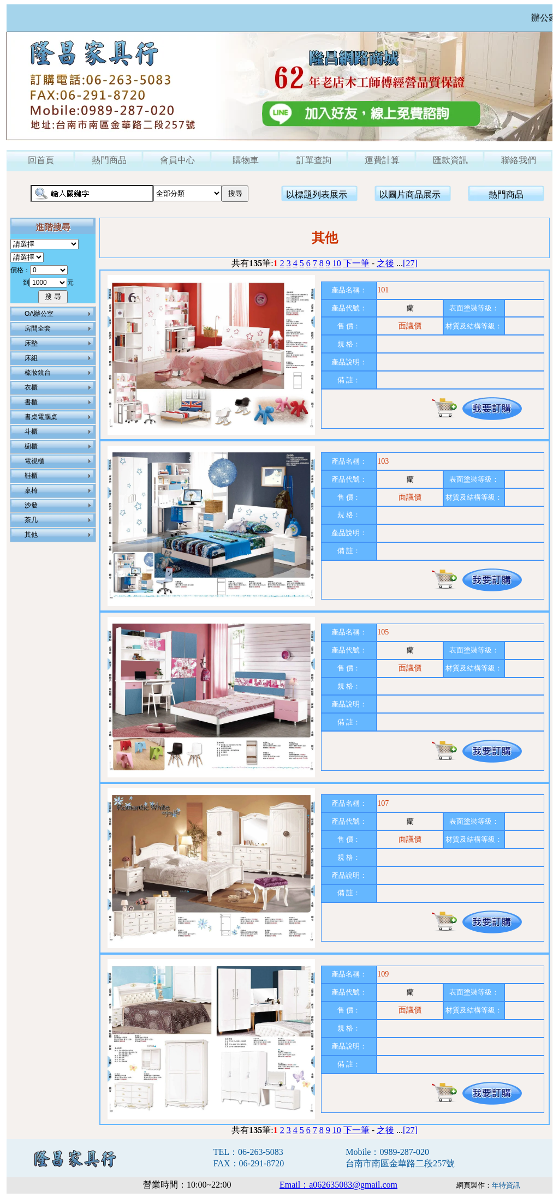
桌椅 (31, 490)
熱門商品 (109, 160)
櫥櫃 (31, 446)
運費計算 (382, 160)
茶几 (31, 520)
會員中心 (177, 160)
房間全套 (38, 328)
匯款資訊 (450, 160)
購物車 (246, 160)
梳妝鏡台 (38, 372)
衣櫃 (31, 387)
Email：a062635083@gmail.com (338, 1184)
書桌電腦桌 (41, 417)
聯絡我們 (518, 160)
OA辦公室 (39, 314)
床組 (31, 358)
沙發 (31, 505)
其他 (31, 534)
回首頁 (41, 160)
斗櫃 (31, 431)
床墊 (31, 343)
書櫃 (31, 402)
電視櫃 (34, 461)
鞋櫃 (31, 476)
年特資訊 (506, 1185)
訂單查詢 (313, 160)
